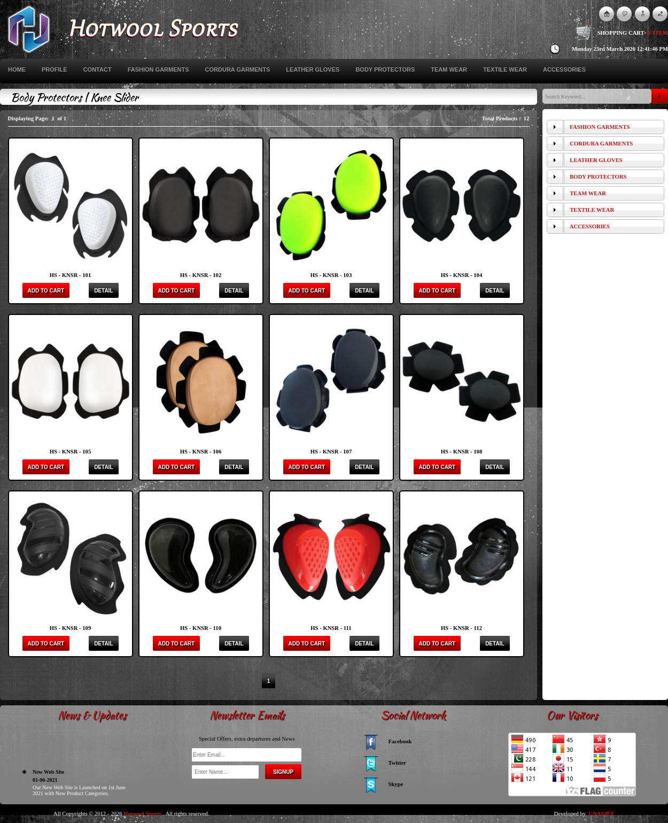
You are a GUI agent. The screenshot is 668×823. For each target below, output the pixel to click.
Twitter (398, 763)
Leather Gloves (312, 69)
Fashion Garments (158, 69)
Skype (396, 784)
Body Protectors (385, 69)
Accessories (564, 69)
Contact (97, 69)
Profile (54, 69)
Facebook (400, 741)
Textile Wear (505, 69)
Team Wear (449, 69)
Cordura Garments (237, 69)
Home (17, 69)
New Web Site (48, 794)
